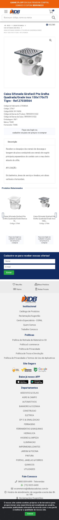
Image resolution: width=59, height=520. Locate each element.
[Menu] (6, 11)
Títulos (17, 289)
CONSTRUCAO (29, 411)
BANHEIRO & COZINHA (29, 406)
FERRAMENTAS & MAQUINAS (29, 429)
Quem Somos (29, 325)
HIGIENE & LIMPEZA (29, 438)
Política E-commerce (29, 344)
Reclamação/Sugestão (29, 316)
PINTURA (29, 456)
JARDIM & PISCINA (29, 451)
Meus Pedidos (42, 285)
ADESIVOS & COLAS (29, 393)
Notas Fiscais (42, 289)
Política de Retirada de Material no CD (29, 340)
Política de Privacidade (29, 349)
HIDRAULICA (29, 433)
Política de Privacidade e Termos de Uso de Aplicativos (29, 358)
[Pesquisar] (54, 17)
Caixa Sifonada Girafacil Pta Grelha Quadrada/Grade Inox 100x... (44, 218)
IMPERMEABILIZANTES (29, 447)
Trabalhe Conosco (29, 329)
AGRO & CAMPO (29, 397)
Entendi (30, 514)
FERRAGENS (29, 424)
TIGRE (11, 122)
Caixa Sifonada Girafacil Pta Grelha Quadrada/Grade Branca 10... (15, 218)
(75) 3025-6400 (30, 485)
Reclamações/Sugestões (29, 498)
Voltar (50, 25)
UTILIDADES (29, 469)
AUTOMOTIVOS (29, 402)
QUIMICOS (29, 465)
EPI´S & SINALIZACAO (29, 420)
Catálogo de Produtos (29, 311)
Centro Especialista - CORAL (29, 320)
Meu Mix (17, 285)
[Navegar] (3, 215)
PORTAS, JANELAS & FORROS (29, 460)
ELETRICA (29, 415)
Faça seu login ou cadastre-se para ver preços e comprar (29, 131)
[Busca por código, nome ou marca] (26, 17)
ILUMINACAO (29, 442)
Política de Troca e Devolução (29, 353)
